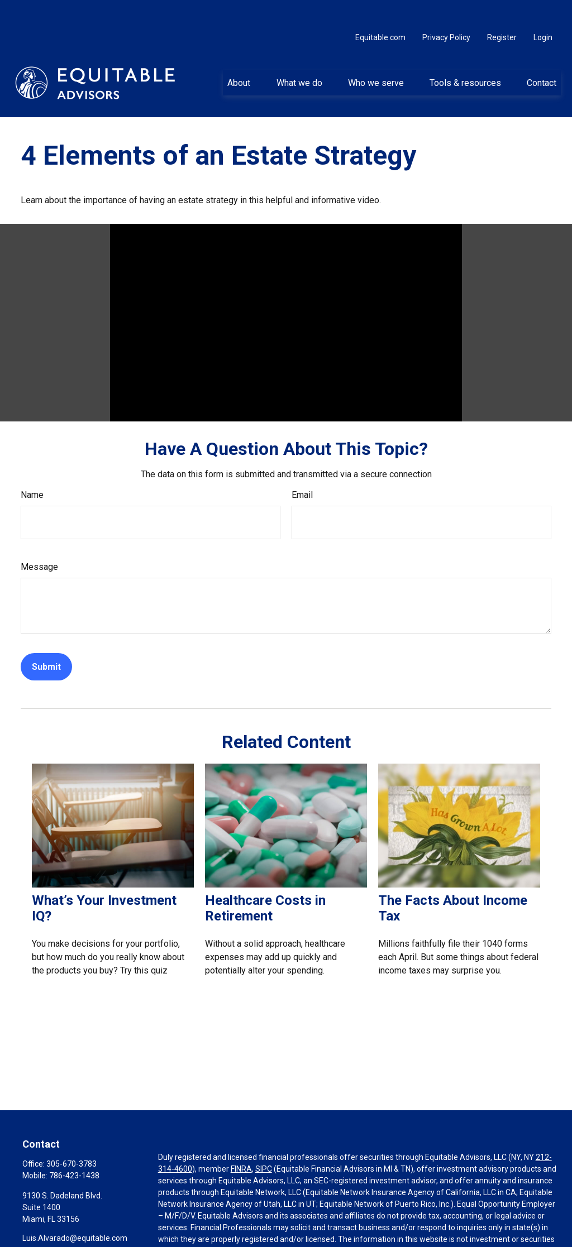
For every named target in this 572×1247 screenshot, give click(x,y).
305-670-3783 (71, 1137)
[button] (239, 56)
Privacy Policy (446, 11)
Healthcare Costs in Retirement (265, 882)
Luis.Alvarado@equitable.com (74, 1211)
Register (502, 11)
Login (542, 11)
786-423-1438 (74, 1149)
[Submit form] (46, 640)
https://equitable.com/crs (203, 1236)
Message (39, 540)
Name (32, 468)
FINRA (241, 1142)
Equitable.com (380, 11)
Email (302, 468)
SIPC (263, 1142)
